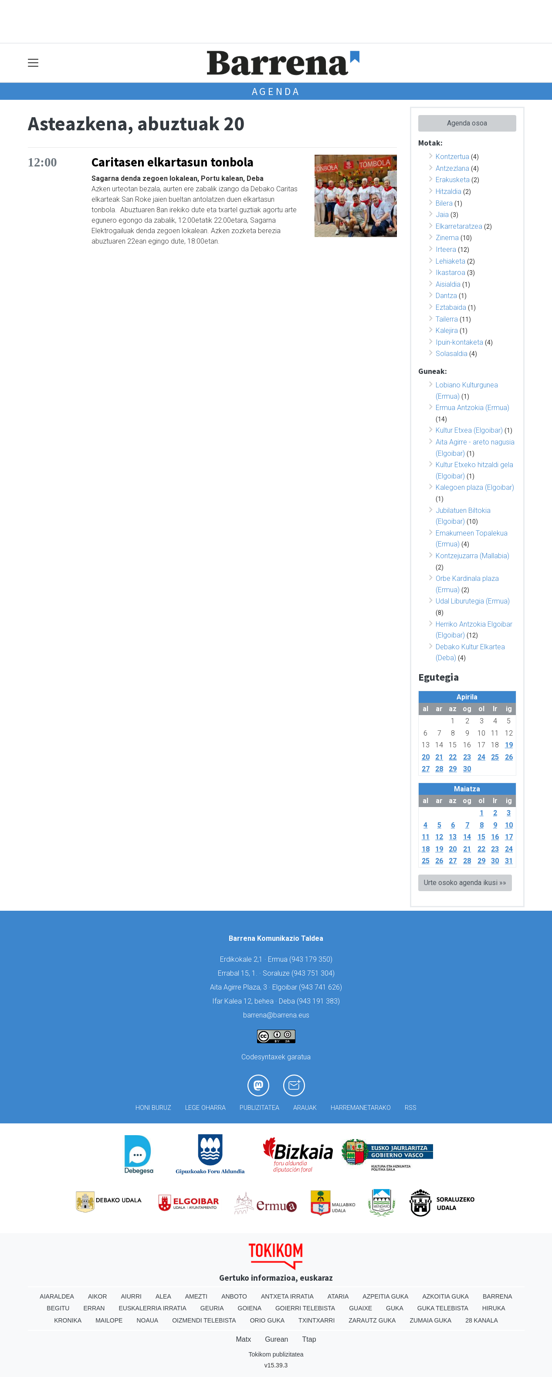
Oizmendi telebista (204, 1320)
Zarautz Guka (372, 1320)
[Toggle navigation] (33, 63)
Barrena (497, 1296)
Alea (163, 1296)
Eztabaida (451, 307)
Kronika (67, 1320)
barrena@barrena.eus (276, 1015)
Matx (243, 1339)
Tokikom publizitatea (275, 1354)
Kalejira (447, 330)
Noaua (147, 1320)
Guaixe (360, 1308)
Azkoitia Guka (445, 1296)
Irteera (446, 249)
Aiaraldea (57, 1296)
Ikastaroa (450, 272)
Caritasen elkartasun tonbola (172, 162)
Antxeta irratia (287, 1296)
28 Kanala (481, 1320)
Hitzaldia (448, 191)
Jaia (442, 214)
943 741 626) (321, 987)
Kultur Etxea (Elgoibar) (469, 430)
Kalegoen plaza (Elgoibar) (475, 487)
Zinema (447, 238)
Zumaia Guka (430, 1320)
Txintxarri (316, 1320)
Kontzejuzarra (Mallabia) (472, 556)
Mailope (108, 1320)
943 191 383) (319, 1001)
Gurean (276, 1339)
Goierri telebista (305, 1308)
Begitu (58, 1308)
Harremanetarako (361, 1108)
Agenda (276, 91)
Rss (411, 1108)
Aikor (97, 1296)
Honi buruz (153, 1108)
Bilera (444, 203)
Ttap (309, 1339)
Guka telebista (442, 1308)
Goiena (249, 1308)
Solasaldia (451, 353)
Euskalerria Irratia (152, 1308)
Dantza (446, 296)
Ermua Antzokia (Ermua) (472, 408)
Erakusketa (453, 180)
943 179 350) (311, 959)
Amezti (196, 1296)
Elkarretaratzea (459, 226)
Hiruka (493, 1308)
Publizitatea (259, 1108)
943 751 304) (314, 973)
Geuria (212, 1308)
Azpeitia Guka (385, 1296)
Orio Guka (267, 1320)
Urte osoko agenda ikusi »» (465, 882)
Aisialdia (448, 284)
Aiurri (131, 1296)
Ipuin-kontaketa (459, 342)
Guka (394, 1308)
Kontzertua (452, 157)
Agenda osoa (467, 123)
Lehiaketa (450, 261)
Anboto (234, 1296)
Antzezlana (452, 168)
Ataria (338, 1296)
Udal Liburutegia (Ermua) (473, 601)
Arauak (305, 1108)
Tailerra (447, 319)
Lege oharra (205, 1108)
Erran (94, 1308)
